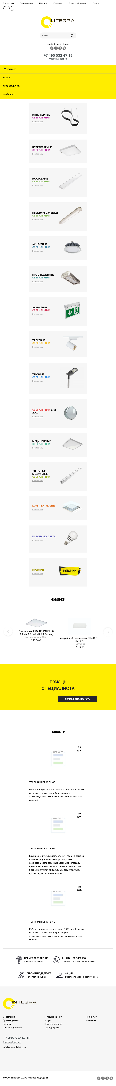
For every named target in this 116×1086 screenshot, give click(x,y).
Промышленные (43, 276)
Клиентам (58, 3)
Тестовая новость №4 (42, 848)
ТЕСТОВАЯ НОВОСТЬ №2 (42, 922)
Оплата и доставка (12, 1027)
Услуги (95, 3)
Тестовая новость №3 (42, 782)
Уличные (41, 376)
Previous (8, 632)
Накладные (41, 180)
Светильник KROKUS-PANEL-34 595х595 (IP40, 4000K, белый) (36, 633)
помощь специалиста (77, 699)
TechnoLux (79, 644)
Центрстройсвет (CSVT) (36, 637)
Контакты (7, 6)
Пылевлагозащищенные (48, 214)
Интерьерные (41, 116)
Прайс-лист (91, 1017)
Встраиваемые (42, 149)
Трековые (41, 342)
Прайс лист (9, 94)
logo (58, 22)
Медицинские (41, 442)
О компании (8, 3)
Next (108, 632)
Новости (43, 3)
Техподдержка (26, 3)
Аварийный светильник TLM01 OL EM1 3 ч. (79, 639)
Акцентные (41, 246)
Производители (11, 86)
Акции (6, 78)
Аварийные (41, 309)
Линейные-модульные (41, 474)
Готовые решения (53, 1017)
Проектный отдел (53, 1024)
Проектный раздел (77, 3)
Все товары (37, 121)
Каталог (11, 69)
